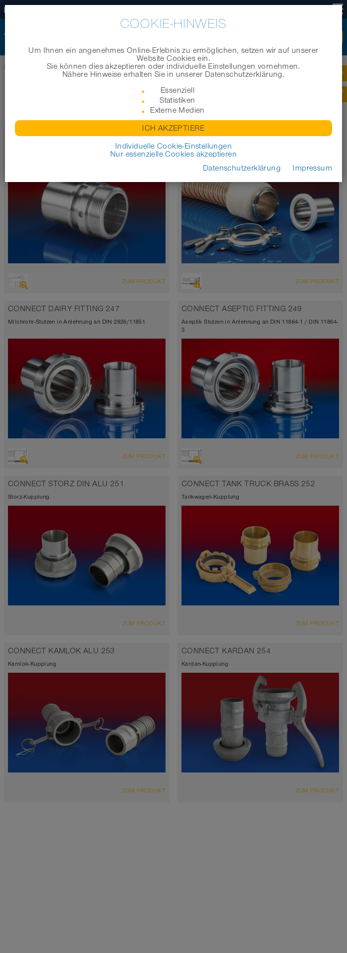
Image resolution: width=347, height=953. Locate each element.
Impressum (312, 168)
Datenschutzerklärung (242, 168)
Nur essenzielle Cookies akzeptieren (173, 154)
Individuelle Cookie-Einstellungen (173, 146)
